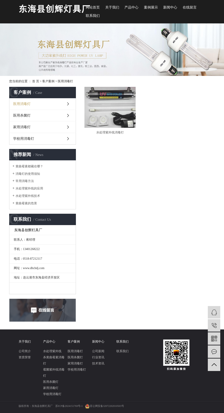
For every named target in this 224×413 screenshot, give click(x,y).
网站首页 (93, 7)
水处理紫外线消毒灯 (105, 124)
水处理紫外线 (52, 351)
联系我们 (93, 16)
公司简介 (25, 351)
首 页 (35, 81)
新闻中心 (170, 7)
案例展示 (151, 7)
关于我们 (112, 7)
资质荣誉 (25, 357)
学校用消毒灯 (23, 138)
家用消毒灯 (22, 127)
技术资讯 (98, 363)
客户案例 (48, 81)
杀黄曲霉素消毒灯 (54, 360)
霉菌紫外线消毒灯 (54, 372)
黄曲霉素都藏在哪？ (29, 166)
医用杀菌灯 (22, 115)
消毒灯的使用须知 (28, 173)
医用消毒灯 (65, 81)
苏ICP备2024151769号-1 (69, 406)
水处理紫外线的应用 (29, 188)
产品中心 (131, 7)
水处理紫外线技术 (28, 196)
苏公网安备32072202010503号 (107, 406)
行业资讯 (98, 357)
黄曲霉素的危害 (26, 203)
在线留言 (190, 7)
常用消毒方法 (25, 181)
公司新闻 (98, 351)
